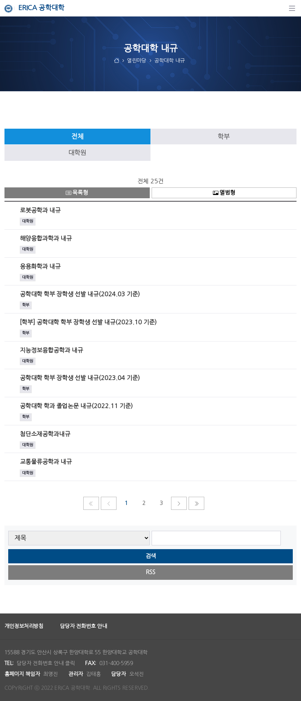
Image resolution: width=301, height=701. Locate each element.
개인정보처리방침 (23, 626)
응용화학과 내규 (40, 266)
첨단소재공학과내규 (45, 434)
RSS (150, 572)
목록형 (77, 193)
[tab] (77, 136)
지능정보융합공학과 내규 (51, 350)
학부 (224, 136)
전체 (77, 136)
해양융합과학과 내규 (46, 238)
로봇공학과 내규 (40, 210)
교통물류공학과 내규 (46, 462)
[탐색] (292, 8)
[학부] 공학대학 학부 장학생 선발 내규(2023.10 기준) (88, 322)
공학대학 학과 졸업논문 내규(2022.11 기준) (76, 406)
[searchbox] (216, 538)
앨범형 (224, 193)
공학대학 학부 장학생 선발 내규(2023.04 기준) (80, 378)
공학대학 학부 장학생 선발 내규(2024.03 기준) (80, 294)
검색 (150, 556)
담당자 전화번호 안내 (83, 626)
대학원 (77, 152)
